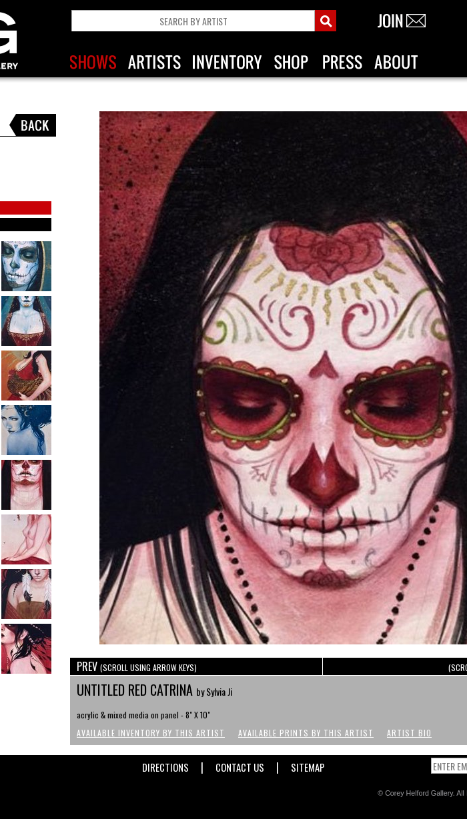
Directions (165, 764)
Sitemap (308, 764)
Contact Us (239, 764)
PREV (137, 666)
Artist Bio (409, 732)
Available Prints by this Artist (306, 732)
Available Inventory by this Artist (151, 732)
